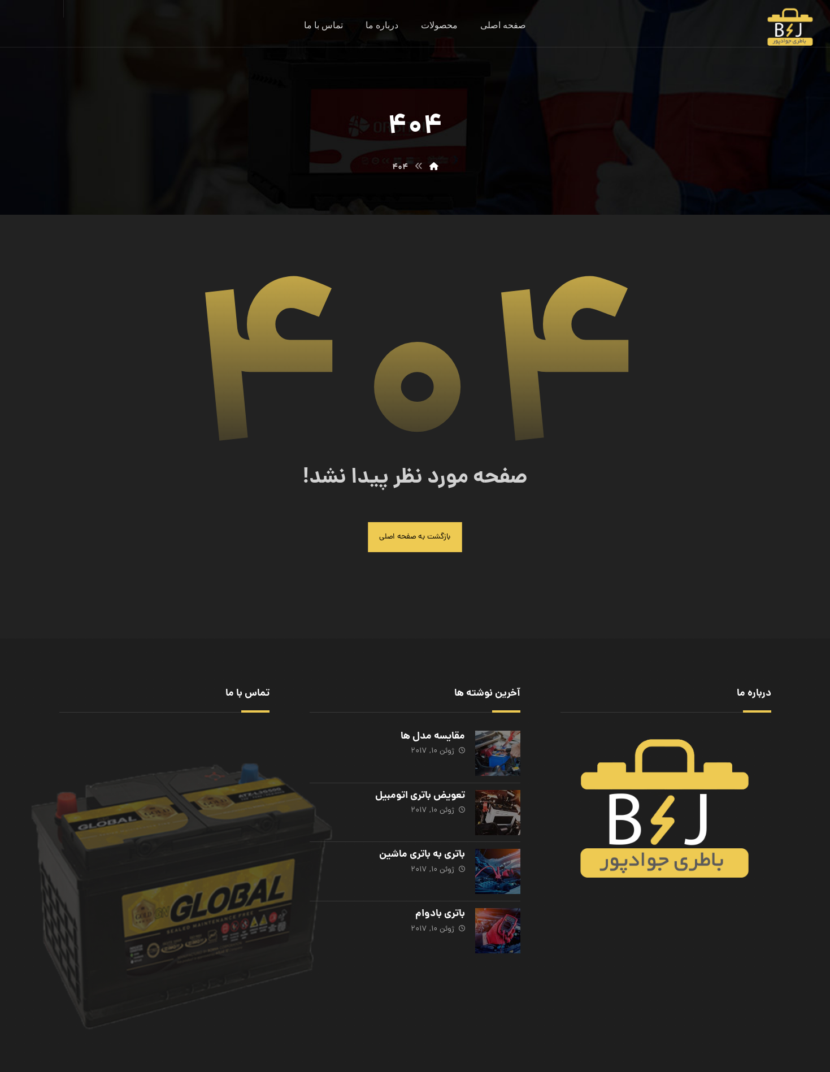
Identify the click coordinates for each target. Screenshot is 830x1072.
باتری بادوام (439, 910)
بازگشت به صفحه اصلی (415, 539)
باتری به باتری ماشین (421, 853)
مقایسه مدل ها (431, 739)
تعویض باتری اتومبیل (419, 796)
